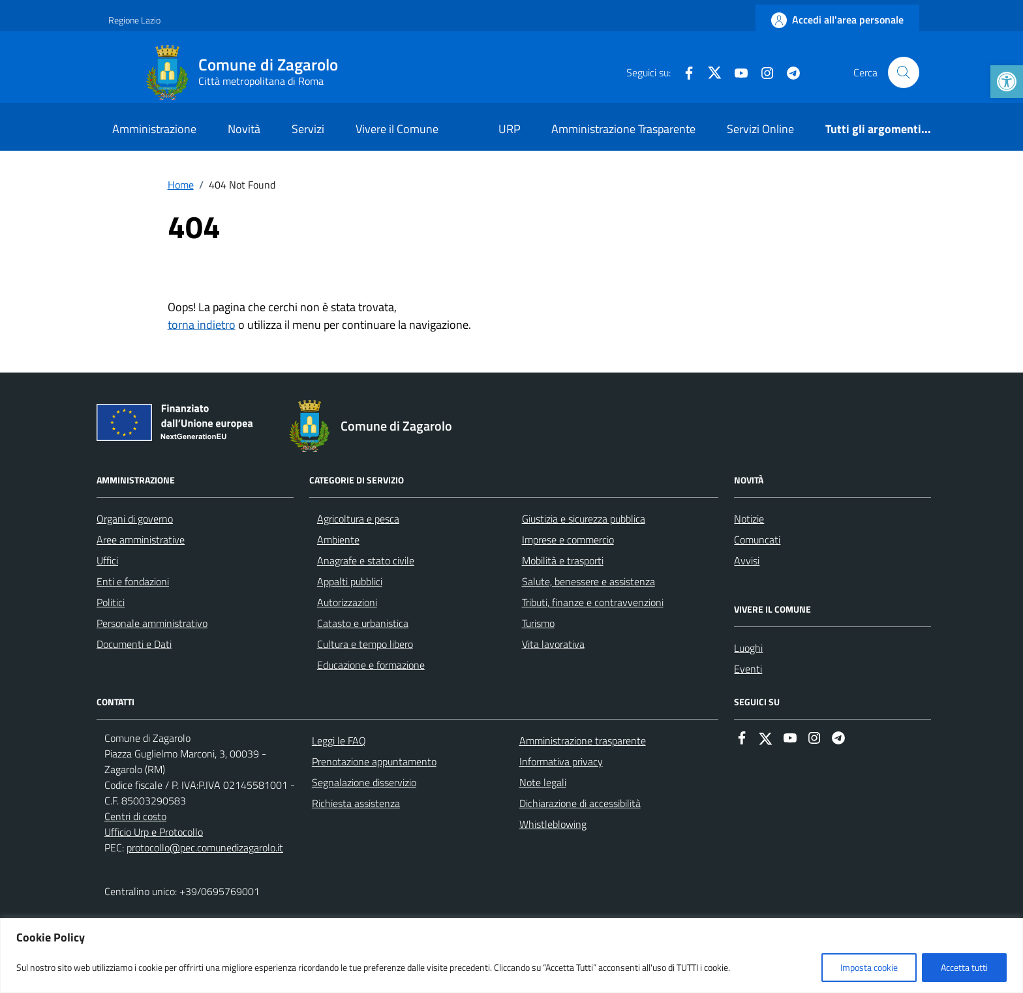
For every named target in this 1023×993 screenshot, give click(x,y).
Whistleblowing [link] (553, 824)
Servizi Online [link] (760, 129)
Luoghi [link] (748, 648)
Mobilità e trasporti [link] (562, 560)
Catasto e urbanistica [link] (362, 623)
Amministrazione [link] (154, 129)
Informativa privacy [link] (561, 761)
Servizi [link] (308, 129)
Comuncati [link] (757, 539)
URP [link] (509, 129)
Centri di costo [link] (135, 816)
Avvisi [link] (746, 560)
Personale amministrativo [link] (152, 623)
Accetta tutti (964, 967)
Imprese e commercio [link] (568, 539)
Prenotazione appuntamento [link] (374, 761)
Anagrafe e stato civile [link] (365, 560)
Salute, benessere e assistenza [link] (588, 581)
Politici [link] (111, 602)
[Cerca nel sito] (903, 72)
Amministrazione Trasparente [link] (623, 129)
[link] (1006, 81)
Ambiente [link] (338, 539)
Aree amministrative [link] (141, 539)
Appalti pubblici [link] (349, 581)
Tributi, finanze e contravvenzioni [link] (593, 602)
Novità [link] (244, 129)
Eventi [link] (748, 669)
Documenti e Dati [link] (134, 644)
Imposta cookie (869, 967)
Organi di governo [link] (135, 519)
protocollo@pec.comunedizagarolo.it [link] (205, 847)
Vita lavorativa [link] (553, 644)
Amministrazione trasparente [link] (582, 740)
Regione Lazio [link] (134, 20)
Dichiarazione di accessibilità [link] (580, 803)
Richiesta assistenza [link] (356, 803)
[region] (511, 955)
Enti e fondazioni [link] (133, 581)
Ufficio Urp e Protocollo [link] (153, 832)
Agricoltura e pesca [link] (358, 519)
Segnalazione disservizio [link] (364, 782)
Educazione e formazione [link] (371, 665)
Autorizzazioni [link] (347, 602)
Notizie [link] (749, 519)
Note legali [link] (542, 782)
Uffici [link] (107, 560)
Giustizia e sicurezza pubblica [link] (583, 519)
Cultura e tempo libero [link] (365, 644)
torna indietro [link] (202, 324)
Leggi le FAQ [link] (339, 740)
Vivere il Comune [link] (397, 129)
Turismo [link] (538, 623)
